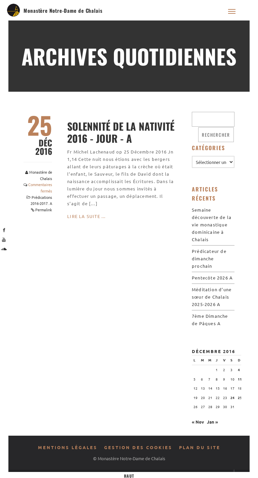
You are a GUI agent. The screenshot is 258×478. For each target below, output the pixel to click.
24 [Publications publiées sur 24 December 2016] (232, 397)
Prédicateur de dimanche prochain (209, 258)
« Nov (198, 422)
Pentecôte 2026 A (212, 277)
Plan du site (199, 447)
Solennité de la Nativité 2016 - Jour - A (120, 132)
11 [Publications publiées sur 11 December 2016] (240, 379)
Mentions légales (67, 447)
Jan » (212, 422)
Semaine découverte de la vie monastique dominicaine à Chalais (211, 224)
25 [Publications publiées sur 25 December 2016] (240, 397)
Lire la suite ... (86, 216)
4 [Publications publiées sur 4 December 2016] (239, 369)
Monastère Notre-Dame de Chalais (63, 10)
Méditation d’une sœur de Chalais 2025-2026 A (211, 297)
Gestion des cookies (138, 447)
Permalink (43, 209)
